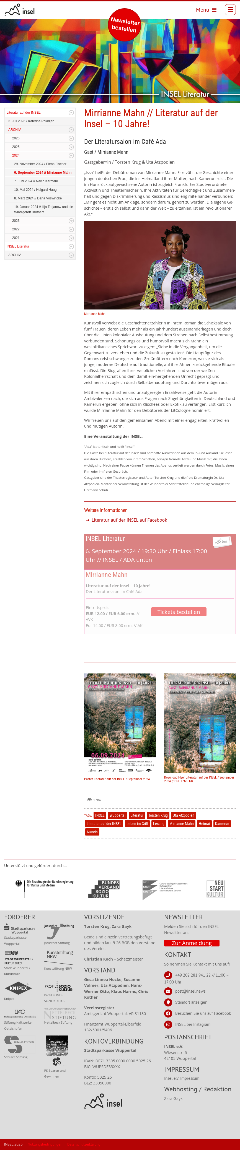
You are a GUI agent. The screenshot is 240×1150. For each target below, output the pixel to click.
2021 (16, 238)
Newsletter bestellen (125, 25)
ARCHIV (14, 130)
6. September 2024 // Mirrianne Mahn (42, 173)
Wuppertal (117, 815)
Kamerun (222, 823)
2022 (16, 229)
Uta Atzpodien (183, 815)
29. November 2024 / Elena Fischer (40, 164)
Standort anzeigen (191, 1002)
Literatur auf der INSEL (24, 113)
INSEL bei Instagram (192, 1024)
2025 (16, 147)
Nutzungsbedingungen (45, 1144)
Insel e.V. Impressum (181, 1078)
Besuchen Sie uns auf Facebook (203, 1013)
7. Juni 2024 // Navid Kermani (36, 181)
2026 (16, 138)
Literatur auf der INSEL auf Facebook (129, 520)
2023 (16, 221)
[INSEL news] (19, 10)
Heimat (204, 823)
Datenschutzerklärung (83, 1144)
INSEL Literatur (18, 246)
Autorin (92, 832)
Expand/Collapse (71, 112)
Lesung (158, 823)
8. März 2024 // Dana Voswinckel (38, 198)
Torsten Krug (158, 815)
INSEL (100, 815)
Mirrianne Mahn (181, 823)
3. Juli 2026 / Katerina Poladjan (31, 121)
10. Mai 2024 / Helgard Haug (35, 190)
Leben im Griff (137, 823)
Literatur (136, 815)
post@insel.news (190, 991)
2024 (16, 155)
